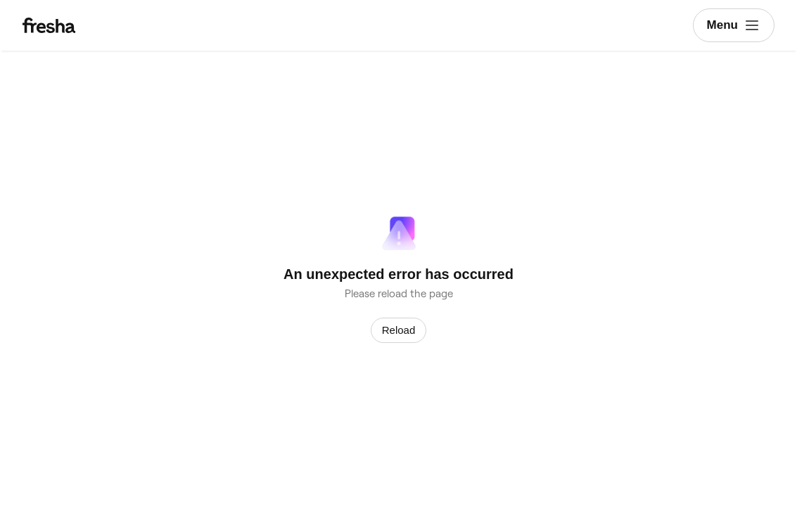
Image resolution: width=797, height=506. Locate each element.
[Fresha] (85, 25)
